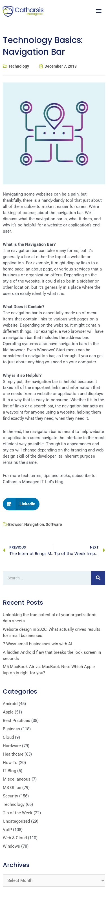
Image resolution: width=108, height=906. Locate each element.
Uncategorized (16, 821)
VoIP (7, 829)
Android (10, 703)
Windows (11, 846)
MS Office (12, 787)
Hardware (12, 745)
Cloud (8, 737)
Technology (18, 66)
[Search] (98, 578)
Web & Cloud (15, 837)
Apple (8, 712)
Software (54, 524)
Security (10, 796)
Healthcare (13, 754)
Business (11, 728)
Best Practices (16, 720)
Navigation (34, 524)
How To (10, 762)
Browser (15, 524)
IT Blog (9, 770)
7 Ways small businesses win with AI (37, 643)
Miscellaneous (16, 779)
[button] (21, 504)
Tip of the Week (17, 812)
